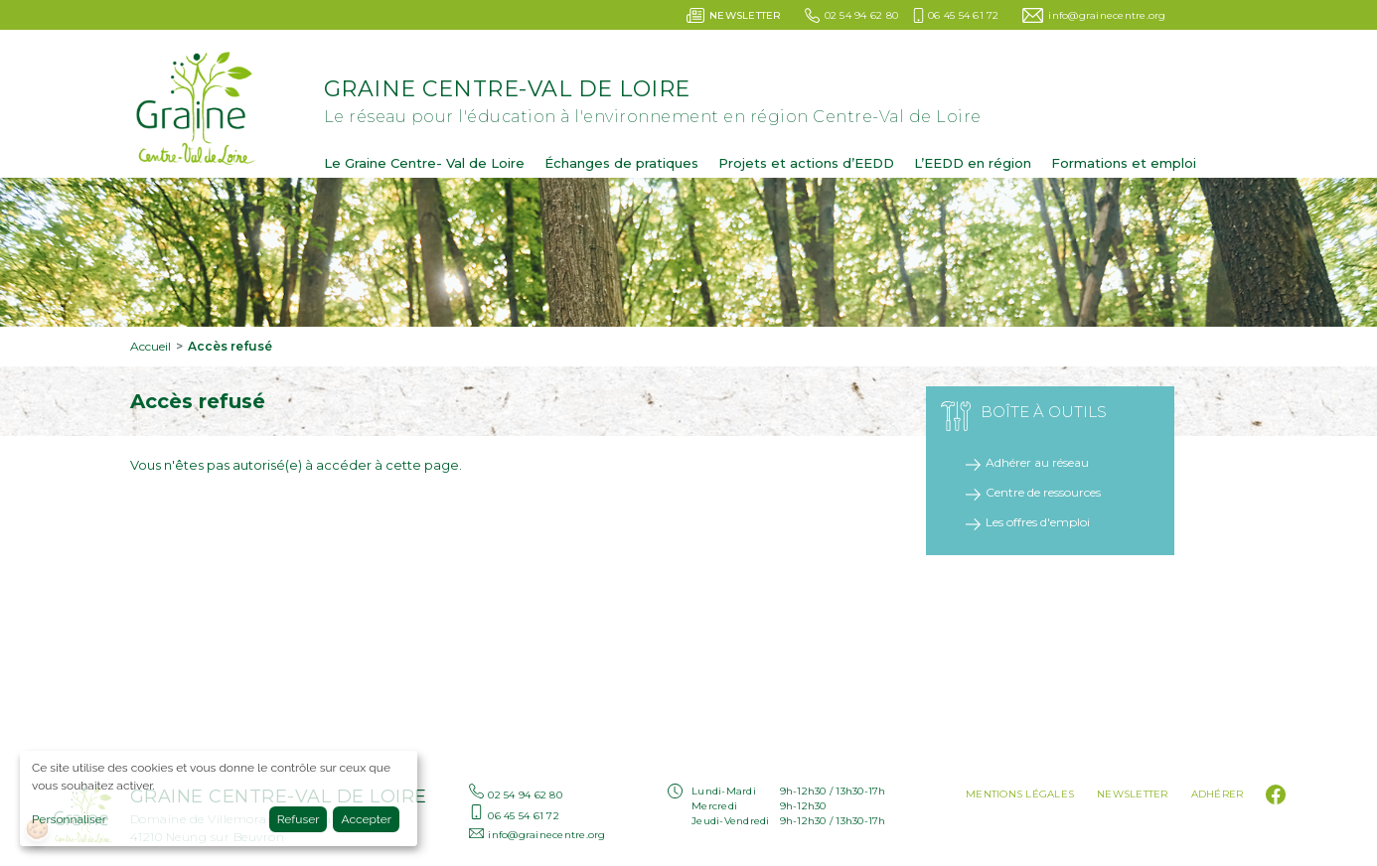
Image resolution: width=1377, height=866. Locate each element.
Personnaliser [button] (69, 819)
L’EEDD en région (972, 163)
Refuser (298, 819)
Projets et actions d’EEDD (806, 163)
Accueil (150, 346)
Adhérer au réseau (1037, 462)
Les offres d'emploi (1038, 521)
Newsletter (1132, 794)
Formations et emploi (1123, 163)
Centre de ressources (1043, 492)
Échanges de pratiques (621, 163)
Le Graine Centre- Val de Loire (424, 163)
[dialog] (218, 798)
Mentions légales (1020, 794)
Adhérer (1217, 794)
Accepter (366, 819)
